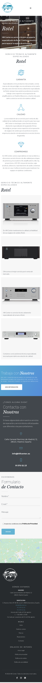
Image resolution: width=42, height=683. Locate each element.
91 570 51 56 (21, 611)
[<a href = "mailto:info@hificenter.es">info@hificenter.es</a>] (21, 448)
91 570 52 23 (21, 465)
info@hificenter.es (21, 454)
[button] (30, 8)
